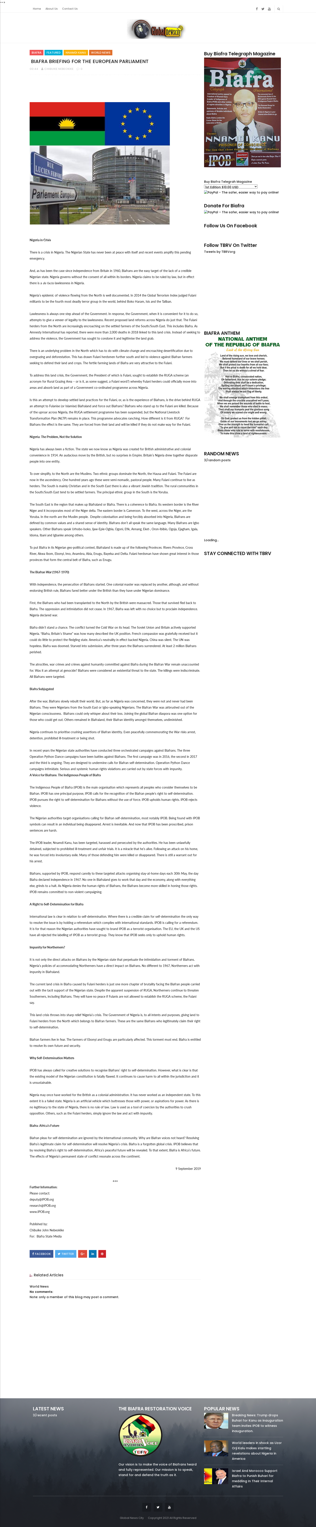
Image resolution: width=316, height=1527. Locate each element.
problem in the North (74, 351)
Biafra (36, 52)
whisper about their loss (106, 713)
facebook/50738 (216, 559)
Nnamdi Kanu (76, 52)
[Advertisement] (243, 292)
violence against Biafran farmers (170, 357)
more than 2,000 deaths (111, 332)
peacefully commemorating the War (155, 732)
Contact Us (70, 8)
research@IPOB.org (43, 1205)
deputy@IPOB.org (42, 1199)
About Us (51, 8)
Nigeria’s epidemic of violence (50, 295)
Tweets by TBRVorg (219, 251)
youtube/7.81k (271, 559)
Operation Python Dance (47, 756)
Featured (54, 52)
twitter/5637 (243, 559)
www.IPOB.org (40, 1212)
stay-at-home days (153, 873)
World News (100, 52)
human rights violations (105, 769)
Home (37, 8)
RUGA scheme (174, 375)
